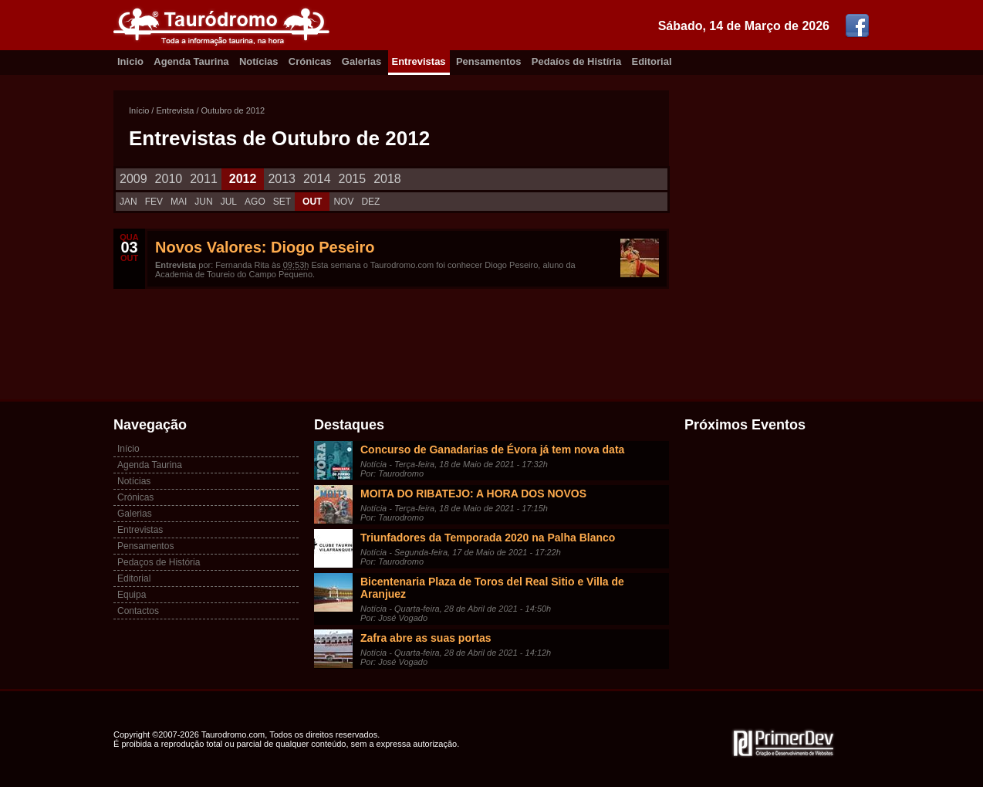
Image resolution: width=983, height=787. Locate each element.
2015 (353, 178)
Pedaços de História (158, 562)
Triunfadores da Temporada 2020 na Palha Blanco (487, 537)
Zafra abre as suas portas (426, 638)
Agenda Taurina (191, 61)
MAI (179, 201)
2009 (133, 178)
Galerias (361, 61)
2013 (282, 178)
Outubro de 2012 (233, 110)
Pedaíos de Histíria (576, 61)
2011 (204, 178)
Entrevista (175, 110)
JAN (128, 201)
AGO (255, 201)
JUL (229, 201)
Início (139, 110)
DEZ (370, 201)
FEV (154, 201)
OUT (312, 201)
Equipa (131, 594)
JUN (203, 201)
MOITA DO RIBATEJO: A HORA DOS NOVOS (473, 493)
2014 (317, 178)
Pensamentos (489, 61)
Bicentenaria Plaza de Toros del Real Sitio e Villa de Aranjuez (492, 587)
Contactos (138, 611)
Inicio (130, 61)
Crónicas (310, 61)
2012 (243, 178)
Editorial (652, 61)
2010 (169, 178)
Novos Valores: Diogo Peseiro (265, 247)
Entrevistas (419, 61)
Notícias (259, 61)
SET (282, 201)
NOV (343, 201)
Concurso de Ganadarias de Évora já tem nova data (492, 449)
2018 (387, 178)
